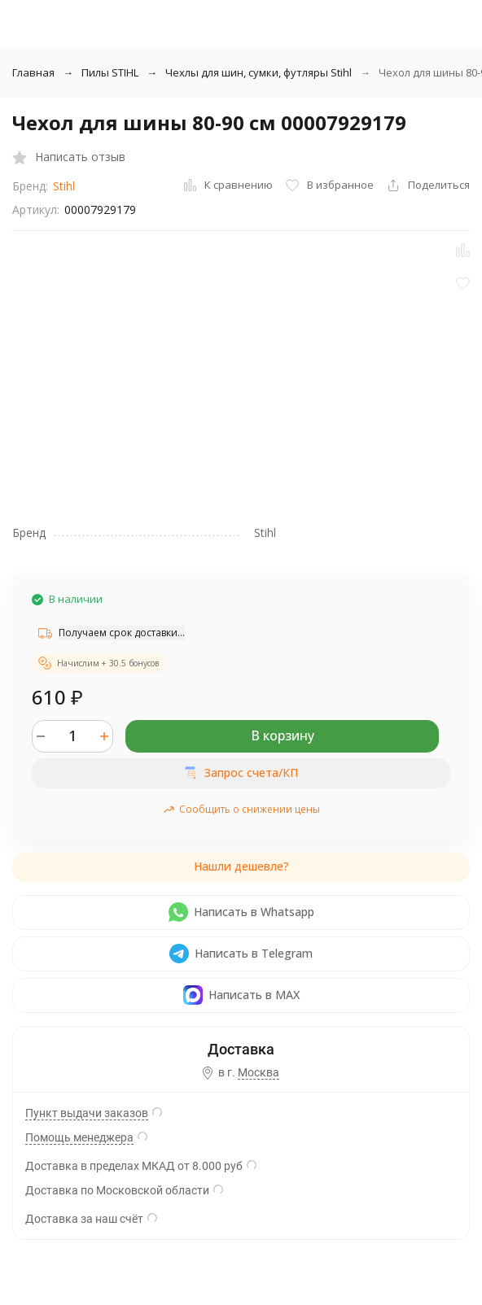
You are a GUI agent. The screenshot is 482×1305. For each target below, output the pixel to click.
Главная (33, 72)
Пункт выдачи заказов (86, 1113)
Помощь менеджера (79, 1137)
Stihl (64, 186)
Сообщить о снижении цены (241, 809)
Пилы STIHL (109, 72)
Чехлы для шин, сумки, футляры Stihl (258, 72)
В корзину (282, 735)
